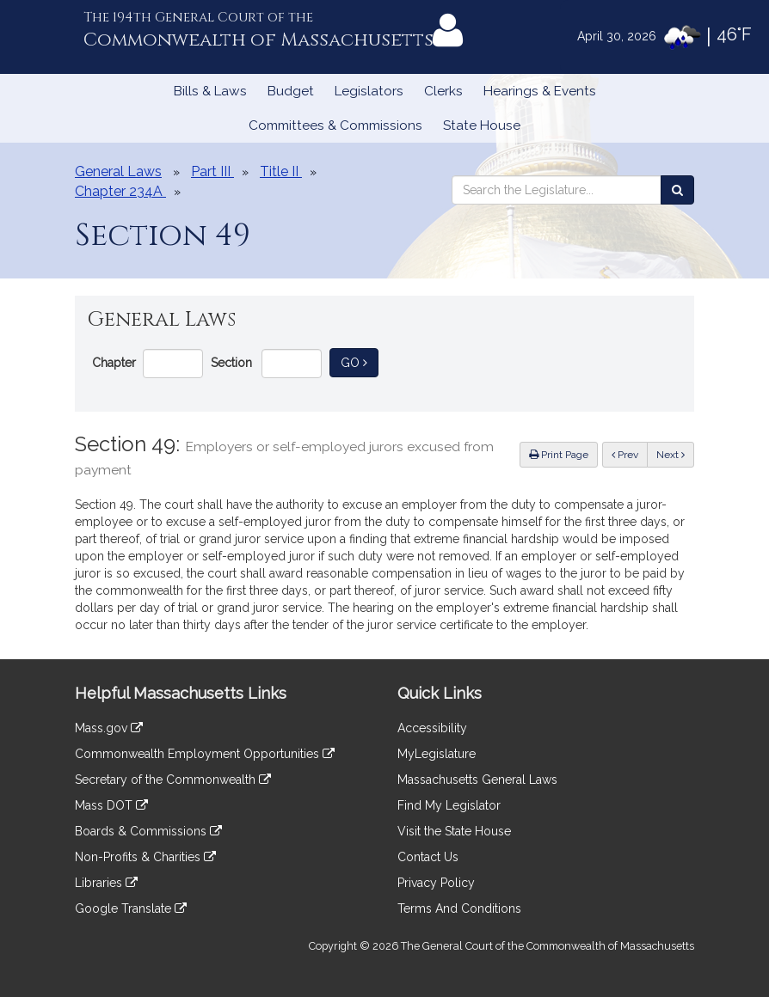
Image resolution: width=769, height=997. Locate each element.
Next (670, 455)
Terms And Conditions (459, 908)
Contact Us (427, 857)
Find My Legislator (449, 805)
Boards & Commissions (148, 831)
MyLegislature (436, 754)
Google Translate (131, 908)
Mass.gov (109, 728)
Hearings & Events (539, 91)
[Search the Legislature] (677, 190)
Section (231, 363)
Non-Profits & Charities (145, 857)
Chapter (114, 363)
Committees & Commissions (335, 125)
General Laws (118, 171)
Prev (630, 453)
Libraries (106, 883)
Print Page (558, 455)
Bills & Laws (210, 91)
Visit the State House (454, 831)
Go (359, 361)
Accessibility (432, 728)
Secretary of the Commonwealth (173, 779)
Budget (291, 91)
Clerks (443, 91)
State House (481, 125)
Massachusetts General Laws (477, 779)
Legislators (369, 91)
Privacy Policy (436, 883)
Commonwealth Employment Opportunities (205, 754)
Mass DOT (111, 805)
